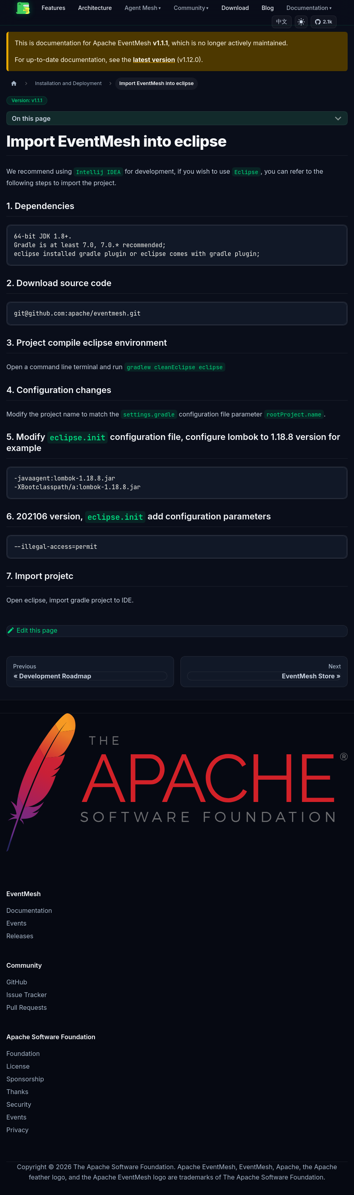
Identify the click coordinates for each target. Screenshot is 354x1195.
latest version (154, 60)
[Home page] (13, 83)
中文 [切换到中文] (281, 21)
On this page (31, 118)
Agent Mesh (140, 7)
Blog (267, 7)
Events (16, 923)
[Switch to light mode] (301, 21)
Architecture (95, 7)
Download (235, 7)
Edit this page (32, 630)
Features (54, 7)
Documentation (307, 7)
